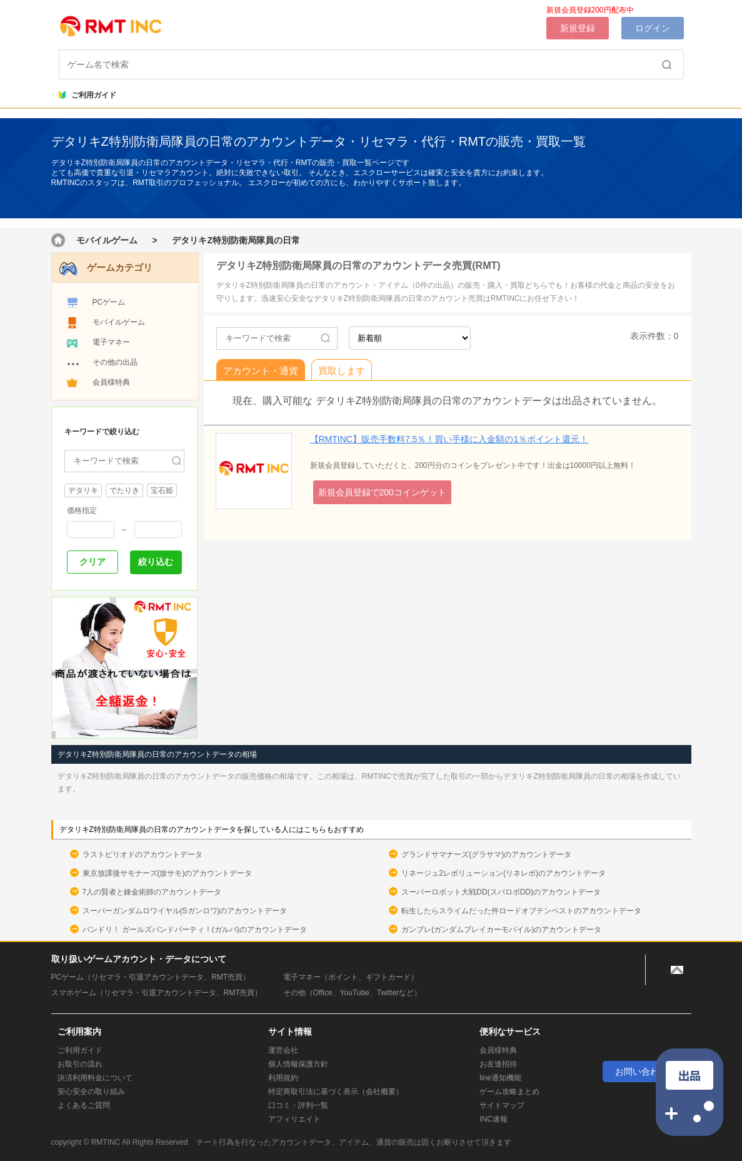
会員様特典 (111, 382)
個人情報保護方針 (298, 1064)
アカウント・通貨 (260, 370)
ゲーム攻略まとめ (509, 1091)
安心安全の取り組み (91, 1091)
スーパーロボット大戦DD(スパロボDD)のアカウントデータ (501, 892)
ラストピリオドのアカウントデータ (143, 854)
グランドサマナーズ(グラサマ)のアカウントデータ (486, 854)
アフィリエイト (294, 1119)
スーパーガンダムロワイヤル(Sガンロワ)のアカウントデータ (185, 910)
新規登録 (577, 28)
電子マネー (111, 342)
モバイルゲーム (107, 240)
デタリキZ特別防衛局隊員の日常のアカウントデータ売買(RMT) (358, 265)
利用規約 (283, 1077)
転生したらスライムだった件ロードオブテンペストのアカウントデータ (521, 910)
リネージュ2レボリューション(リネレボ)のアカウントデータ (503, 873)
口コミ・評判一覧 (298, 1105)
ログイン (652, 28)
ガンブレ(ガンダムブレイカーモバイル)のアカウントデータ (501, 929)
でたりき (124, 490)
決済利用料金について (95, 1077)
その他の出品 (115, 362)
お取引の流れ (80, 1064)
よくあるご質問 (84, 1105)
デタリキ (83, 490)
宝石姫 (162, 490)
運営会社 (283, 1050)
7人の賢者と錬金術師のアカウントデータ (152, 892)
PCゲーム (109, 302)
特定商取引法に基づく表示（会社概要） (335, 1091)
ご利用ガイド (87, 95)
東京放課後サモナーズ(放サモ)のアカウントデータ (168, 873)
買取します (341, 370)
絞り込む (155, 562)
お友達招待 (498, 1064)
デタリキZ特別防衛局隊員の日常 (236, 240)
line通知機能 (500, 1077)
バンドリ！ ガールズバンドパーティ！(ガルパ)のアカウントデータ (195, 929)
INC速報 (493, 1119)
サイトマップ (501, 1105)
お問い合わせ (641, 1072)
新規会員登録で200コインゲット (382, 492)
